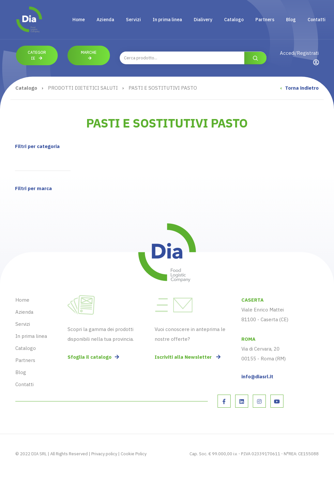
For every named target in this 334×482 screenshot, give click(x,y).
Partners (264, 20)
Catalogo (234, 20)
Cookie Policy (133, 454)
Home (78, 20)
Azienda (105, 20)
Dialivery (203, 20)
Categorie (37, 55)
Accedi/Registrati (299, 57)
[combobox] (193, 58)
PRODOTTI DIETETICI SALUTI (83, 88)
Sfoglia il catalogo (93, 357)
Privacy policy (104, 454)
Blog (291, 20)
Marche (89, 55)
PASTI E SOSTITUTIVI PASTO (163, 88)
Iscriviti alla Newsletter (187, 357)
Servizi (133, 20)
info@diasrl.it (257, 376)
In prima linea (167, 20)
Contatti (317, 20)
